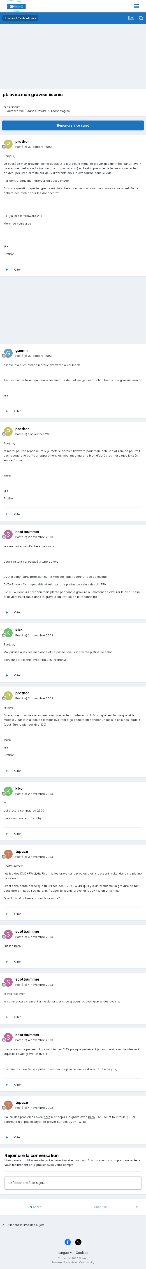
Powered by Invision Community (72, 1262)
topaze (21, 851)
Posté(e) (33, 146)
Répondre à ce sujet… (27, 1183)
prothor (14, 106)
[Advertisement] (55, 57)
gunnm (21, 350)
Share (35, 1206)
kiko (19, 630)
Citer (17, 269)
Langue (65, 1253)
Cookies (82, 1253)
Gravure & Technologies (52, 111)
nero (17, 946)
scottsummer (27, 531)
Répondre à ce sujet (73, 125)
